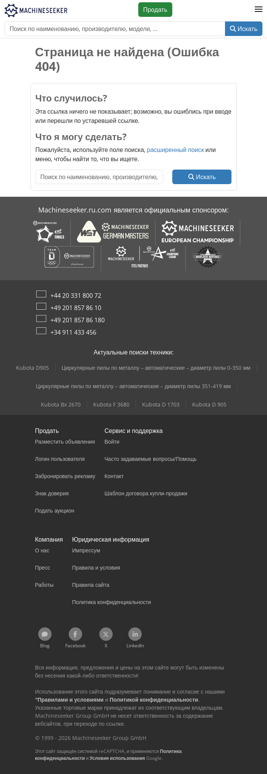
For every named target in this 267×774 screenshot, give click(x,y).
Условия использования (117, 758)
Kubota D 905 (209, 404)
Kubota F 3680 (111, 404)
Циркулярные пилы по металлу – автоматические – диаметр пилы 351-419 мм (133, 386)
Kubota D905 (32, 367)
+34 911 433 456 (73, 332)
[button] (258, 9)
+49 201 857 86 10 (75, 308)
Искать (243, 28)
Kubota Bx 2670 (61, 404)
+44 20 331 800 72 (75, 295)
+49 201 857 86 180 (77, 320)
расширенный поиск (175, 149)
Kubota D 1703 (161, 404)
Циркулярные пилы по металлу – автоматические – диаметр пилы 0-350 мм (155, 367)
